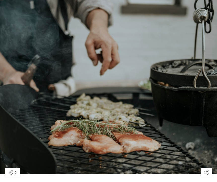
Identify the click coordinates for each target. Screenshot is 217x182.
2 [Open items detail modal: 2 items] (13, 172)
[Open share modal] (206, 172)
